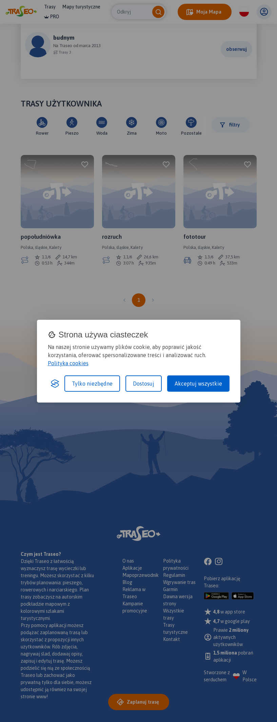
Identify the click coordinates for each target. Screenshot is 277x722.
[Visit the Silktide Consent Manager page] (55, 383)
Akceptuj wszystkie (198, 383)
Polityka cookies (68, 363)
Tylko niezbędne (92, 383)
